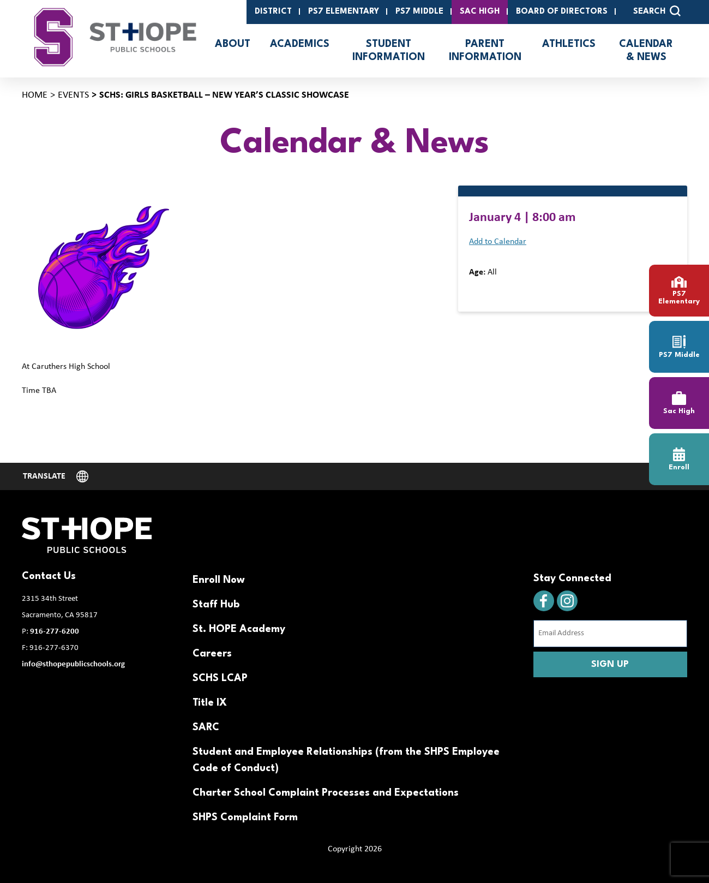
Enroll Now (219, 580)
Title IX (210, 703)
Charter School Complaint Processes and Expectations (326, 793)
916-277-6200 (54, 632)
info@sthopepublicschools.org (73, 664)
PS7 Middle (419, 12)
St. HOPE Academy (239, 629)
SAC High (480, 12)
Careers (212, 654)
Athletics (569, 44)
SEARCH (657, 10)
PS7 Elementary (343, 12)
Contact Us (49, 576)
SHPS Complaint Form (245, 817)
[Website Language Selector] (55, 476)
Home (34, 95)
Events (73, 95)
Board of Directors (562, 12)
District (273, 12)
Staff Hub (216, 605)
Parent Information (485, 50)
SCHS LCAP (220, 678)
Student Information (388, 50)
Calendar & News (646, 50)
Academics (299, 44)
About (232, 44)
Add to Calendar (497, 241)
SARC (206, 727)
